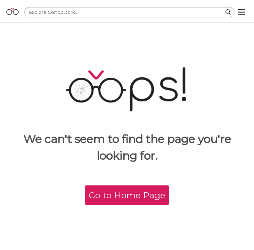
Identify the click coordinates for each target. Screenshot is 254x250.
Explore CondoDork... (53, 12)
